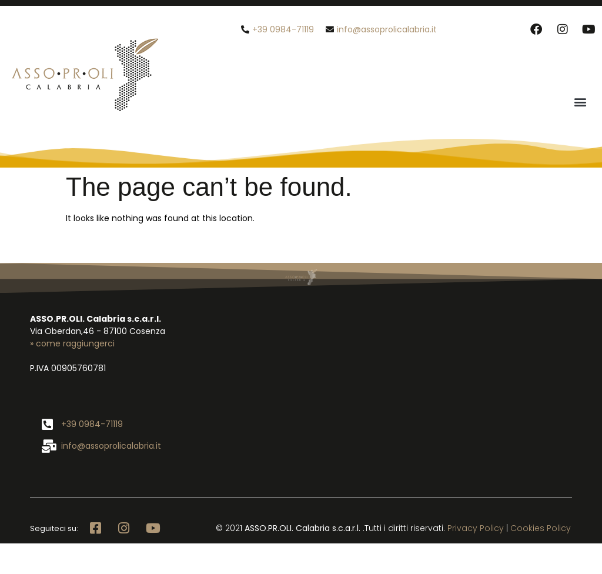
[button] (580, 101)
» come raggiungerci (72, 343)
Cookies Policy (540, 528)
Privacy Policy (475, 528)
